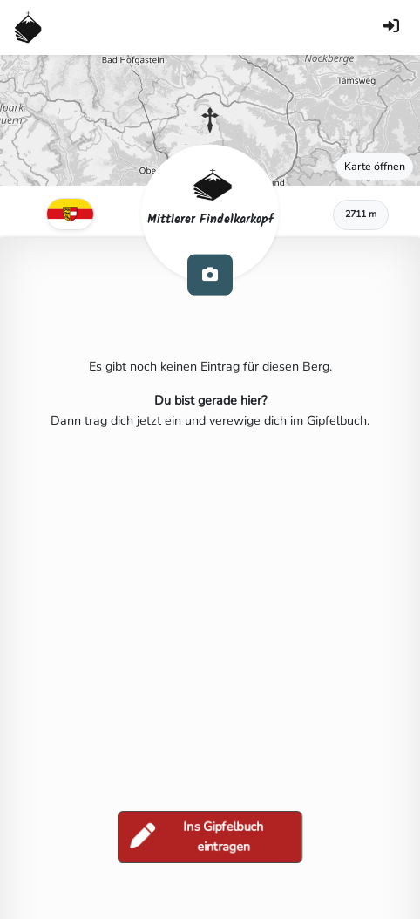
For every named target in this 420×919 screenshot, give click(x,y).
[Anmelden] (391, 27)
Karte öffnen (374, 166)
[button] (210, 120)
